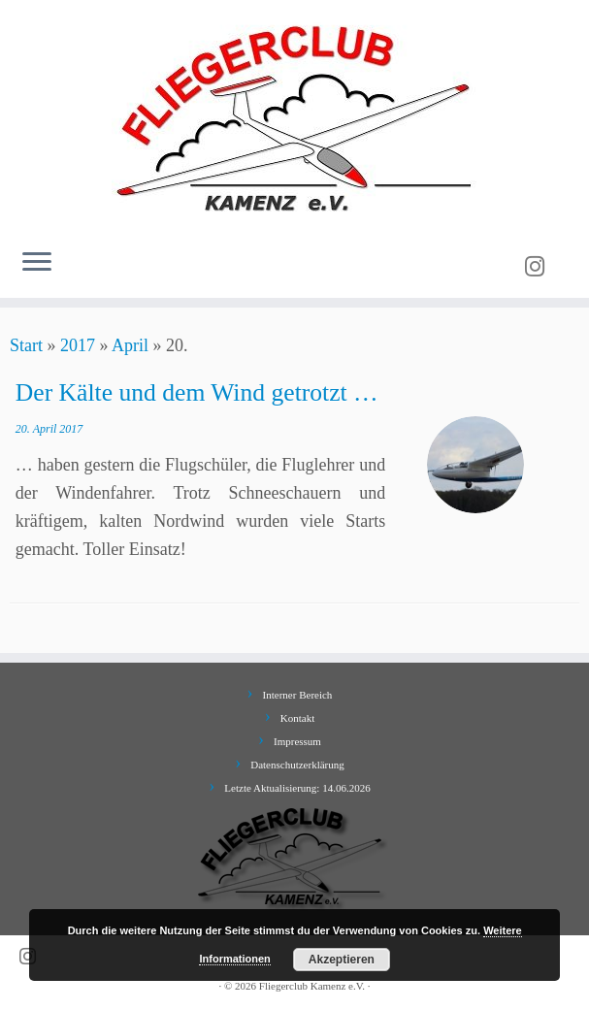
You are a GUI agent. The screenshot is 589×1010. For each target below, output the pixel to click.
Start (26, 345)
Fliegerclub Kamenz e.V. (312, 986)
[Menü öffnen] (36, 262)
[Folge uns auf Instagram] (541, 266)
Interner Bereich (298, 694)
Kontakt (297, 718)
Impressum (297, 741)
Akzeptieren (342, 959)
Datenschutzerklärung (297, 764)
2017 (77, 345)
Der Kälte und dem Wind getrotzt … (197, 392)
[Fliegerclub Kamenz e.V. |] (294, 116)
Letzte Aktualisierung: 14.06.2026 (297, 788)
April (130, 345)
